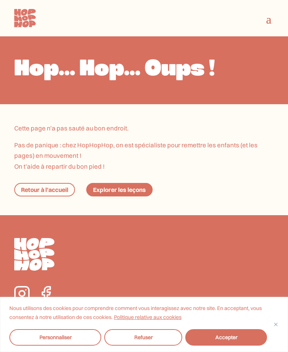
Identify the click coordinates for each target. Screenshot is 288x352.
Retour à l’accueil (44, 189)
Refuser (143, 337)
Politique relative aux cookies (148, 317)
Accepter (226, 337)
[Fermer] (276, 324)
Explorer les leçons (119, 189)
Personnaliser (55, 337)
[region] (144, 324)
